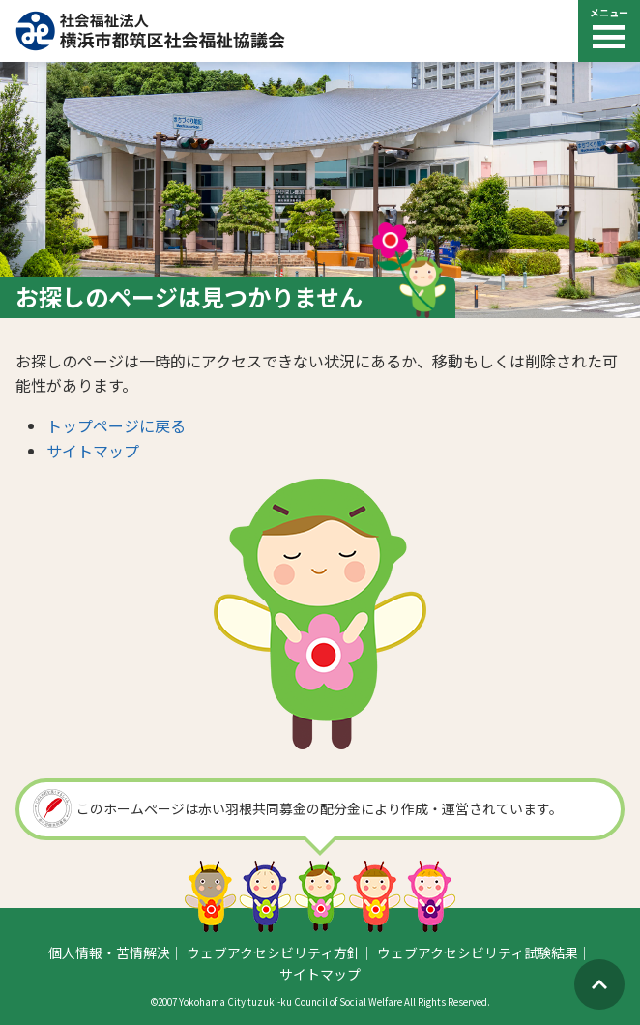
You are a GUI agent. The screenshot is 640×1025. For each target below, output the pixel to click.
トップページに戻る (116, 425)
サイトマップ (92, 450)
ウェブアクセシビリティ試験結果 (477, 952)
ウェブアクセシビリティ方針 (274, 952)
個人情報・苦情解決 (109, 952)
